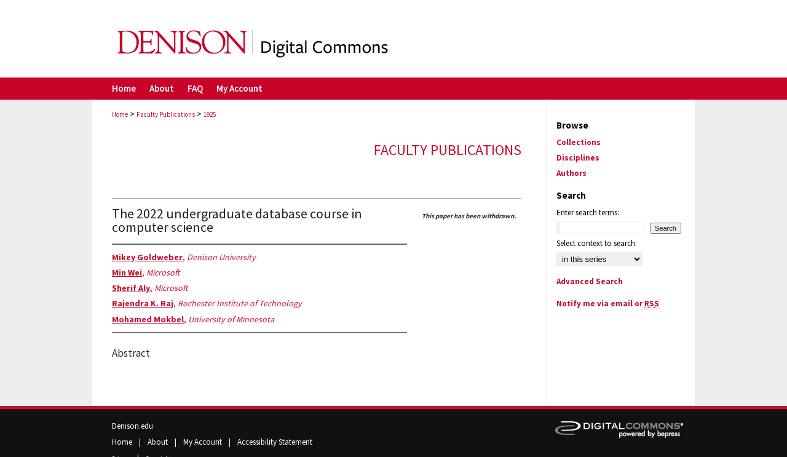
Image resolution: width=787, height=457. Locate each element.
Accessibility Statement (274, 442)
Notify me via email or (607, 303)
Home (120, 114)
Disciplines (577, 158)
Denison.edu (132, 426)
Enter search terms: (587, 212)
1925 (210, 114)
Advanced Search (589, 281)
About (159, 442)
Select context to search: (596, 243)
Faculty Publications (165, 114)
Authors (571, 173)
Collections (578, 142)
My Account (203, 442)
